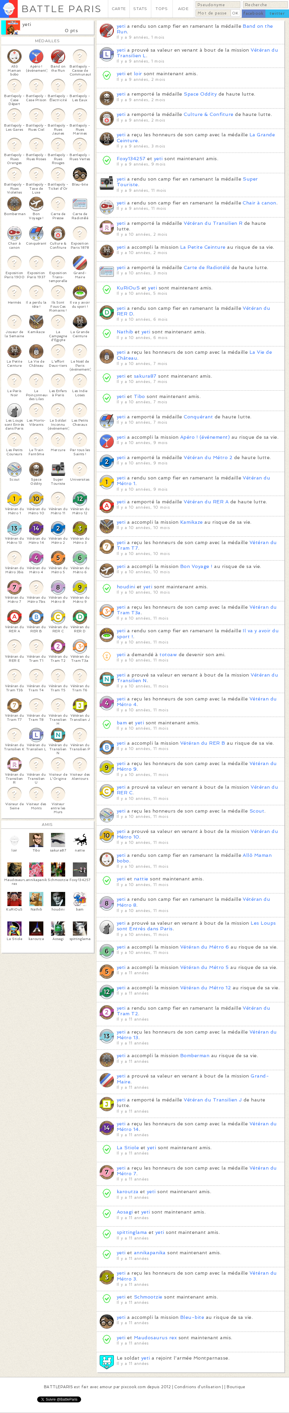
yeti (26, 24)
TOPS (162, 8)
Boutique (236, 1387)
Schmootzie (148, 1297)
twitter (277, 13)
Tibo (139, 396)
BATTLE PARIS (61, 8)
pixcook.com (133, 1387)
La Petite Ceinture (203, 247)
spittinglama (132, 1232)
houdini (126, 587)
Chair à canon (259, 203)
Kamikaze (191, 522)
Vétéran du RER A (206, 502)
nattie (141, 879)
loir (138, 73)
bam (122, 723)
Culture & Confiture (208, 114)
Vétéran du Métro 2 (208, 457)
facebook (253, 13)
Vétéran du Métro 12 (205, 987)
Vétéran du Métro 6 (204, 947)
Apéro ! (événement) (205, 437)
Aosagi (125, 1212)
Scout (256, 811)
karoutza (128, 1191)
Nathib (125, 332)
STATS (140, 8)
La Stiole (128, 1147)
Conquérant (198, 417)
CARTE (119, 8)
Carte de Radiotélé (207, 267)
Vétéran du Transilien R (213, 223)
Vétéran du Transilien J (213, 1100)
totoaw (168, 654)
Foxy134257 (131, 158)
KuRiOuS (128, 288)
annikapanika (150, 1252)
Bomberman (194, 1055)
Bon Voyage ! (196, 566)
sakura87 (145, 376)
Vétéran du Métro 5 (204, 967)
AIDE (183, 8)
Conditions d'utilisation (197, 1387)
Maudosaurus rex (155, 1337)
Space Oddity (200, 94)
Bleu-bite (192, 1317)
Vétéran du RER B (202, 743)
